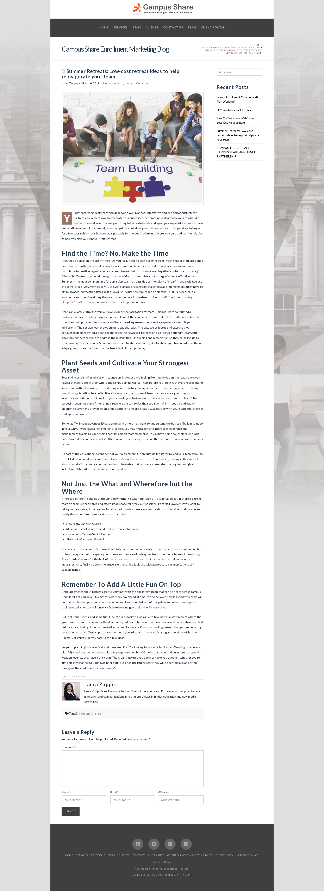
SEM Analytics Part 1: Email (234, 110)
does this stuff (139, 459)
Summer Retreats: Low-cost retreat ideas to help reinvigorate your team (238, 135)
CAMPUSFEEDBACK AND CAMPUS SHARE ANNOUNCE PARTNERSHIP (236, 152)
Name (66, 792)
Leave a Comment (137, 83)
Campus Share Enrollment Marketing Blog (182, 855)
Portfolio (98, 855)
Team (112, 855)
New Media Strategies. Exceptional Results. (162, 868)
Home (69, 855)
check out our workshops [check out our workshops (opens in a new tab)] (89, 652)
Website (163, 792)
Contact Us (140, 855)
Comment (69, 747)
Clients (124, 855)
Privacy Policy (248, 855)
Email (114, 792)
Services (82, 855)
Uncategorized (112, 83)
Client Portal (225, 855)
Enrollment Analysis (88, 713)
